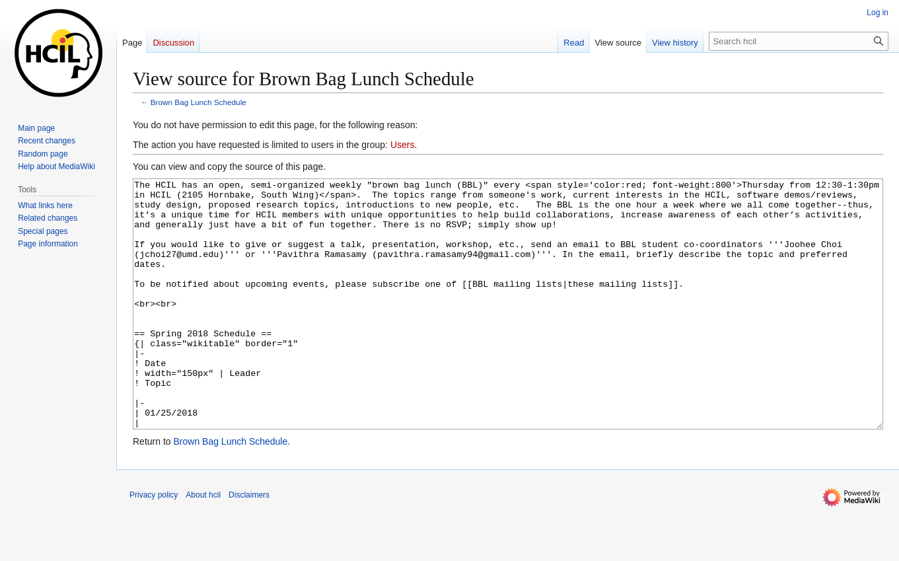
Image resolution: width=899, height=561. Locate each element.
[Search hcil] (798, 41)
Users (402, 144)
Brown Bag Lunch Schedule (198, 102)
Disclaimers (249, 544)
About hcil (203, 544)
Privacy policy (153, 544)
